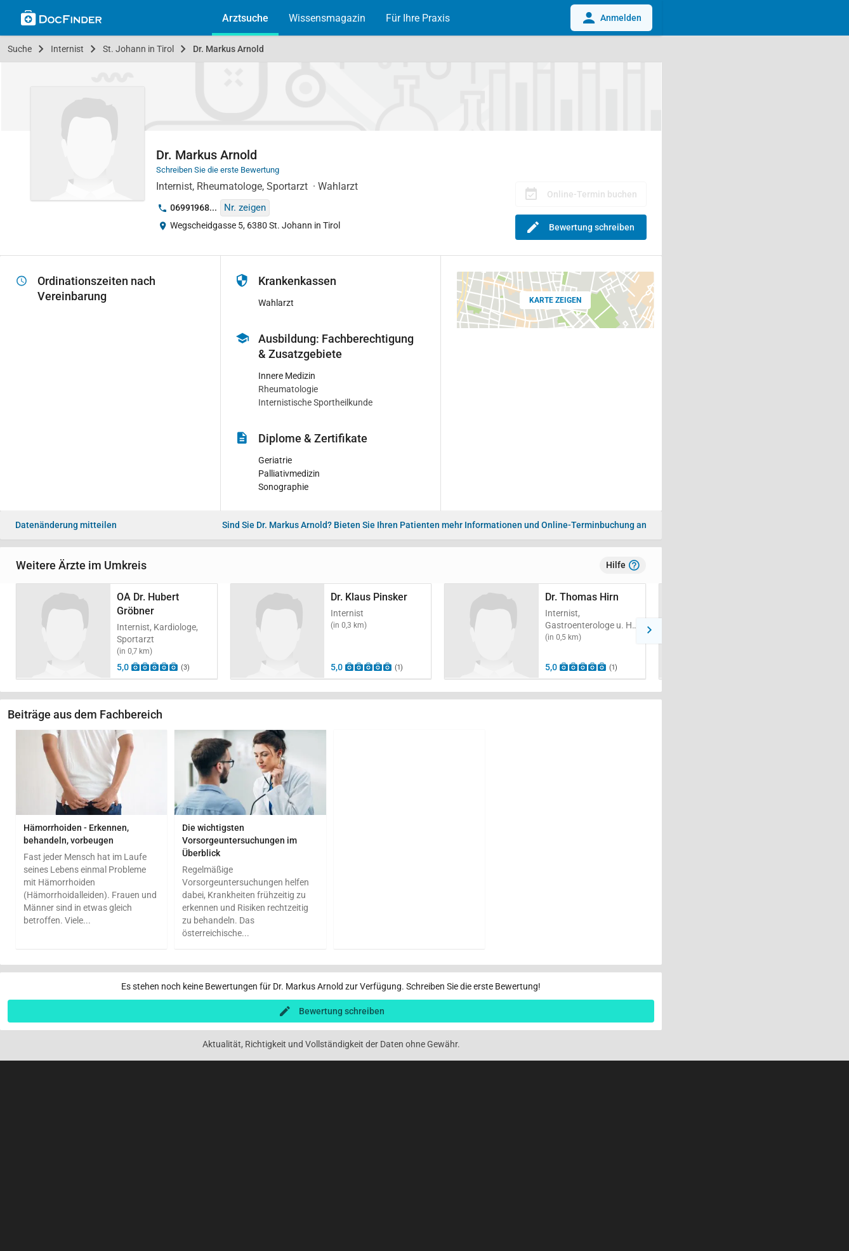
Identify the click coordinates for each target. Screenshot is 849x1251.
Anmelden (611, 17)
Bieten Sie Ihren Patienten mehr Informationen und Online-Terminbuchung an (434, 525)
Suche (20, 49)
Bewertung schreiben (581, 227)
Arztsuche (245, 18)
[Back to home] (61, 19)
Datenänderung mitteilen (66, 525)
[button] (12, 631)
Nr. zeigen (245, 207)
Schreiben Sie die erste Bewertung (217, 170)
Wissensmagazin (327, 18)
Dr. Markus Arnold (228, 49)
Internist (67, 49)
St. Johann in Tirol (138, 49)
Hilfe (623, 565)
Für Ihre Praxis (418, 18)
